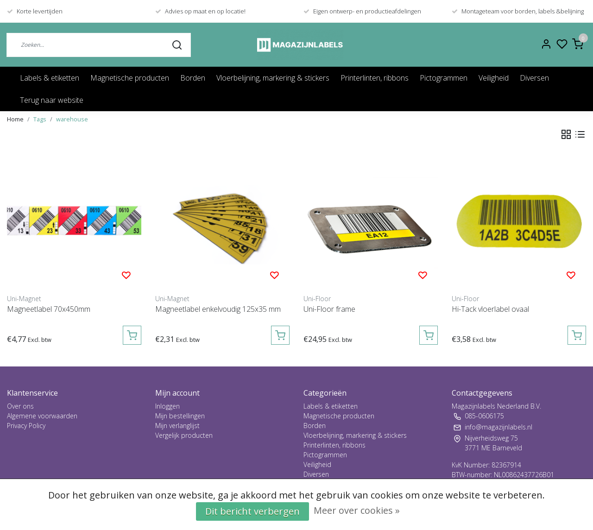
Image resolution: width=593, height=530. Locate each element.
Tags (39, 119)
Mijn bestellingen (180, 415)
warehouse (72, 119)
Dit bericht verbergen (252, 511)
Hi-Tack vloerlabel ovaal (490, 309)
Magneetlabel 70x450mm (48, 309)
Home (15, 119)
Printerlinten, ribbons (375, 78)
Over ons (20, 406)
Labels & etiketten (49, 78)
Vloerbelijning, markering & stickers (272, 78)
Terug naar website (51, 100)
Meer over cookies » (357, 510)
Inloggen (167, 406)
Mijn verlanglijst (177, 425)
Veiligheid (494, 78)
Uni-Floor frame (329, 309)
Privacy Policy (26, 425)
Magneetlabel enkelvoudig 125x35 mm (218, 309)
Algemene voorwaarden (42, 415)
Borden (192, 78)
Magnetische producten (129, 78)
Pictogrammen (443, 78)
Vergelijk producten (184, 435)
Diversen (534, 78)
